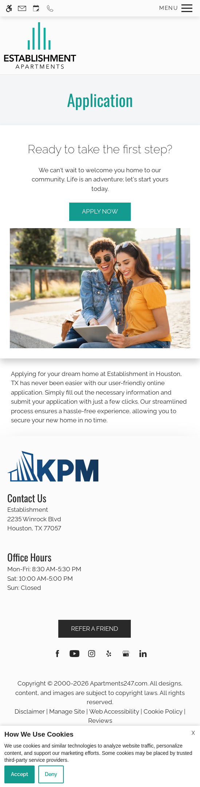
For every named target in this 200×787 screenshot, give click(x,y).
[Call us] (50, 8)
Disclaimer (30, 711)
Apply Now (100, 211)
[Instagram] (91, 656)
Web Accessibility (114, 711)
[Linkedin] (143, 656)
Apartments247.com (119, 683)
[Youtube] (74, 656)
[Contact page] (22, 8)
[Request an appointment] (36, 8)
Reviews (100, 720)
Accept (19, 774)
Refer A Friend (94, 628)
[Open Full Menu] (174, 8)
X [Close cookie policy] (193, 733)
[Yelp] (108, 656)
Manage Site (67, 711)
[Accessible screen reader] (9, 8)
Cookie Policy (163, 711)
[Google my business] (125, 656)
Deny (51, 774)
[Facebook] (57, 656)
